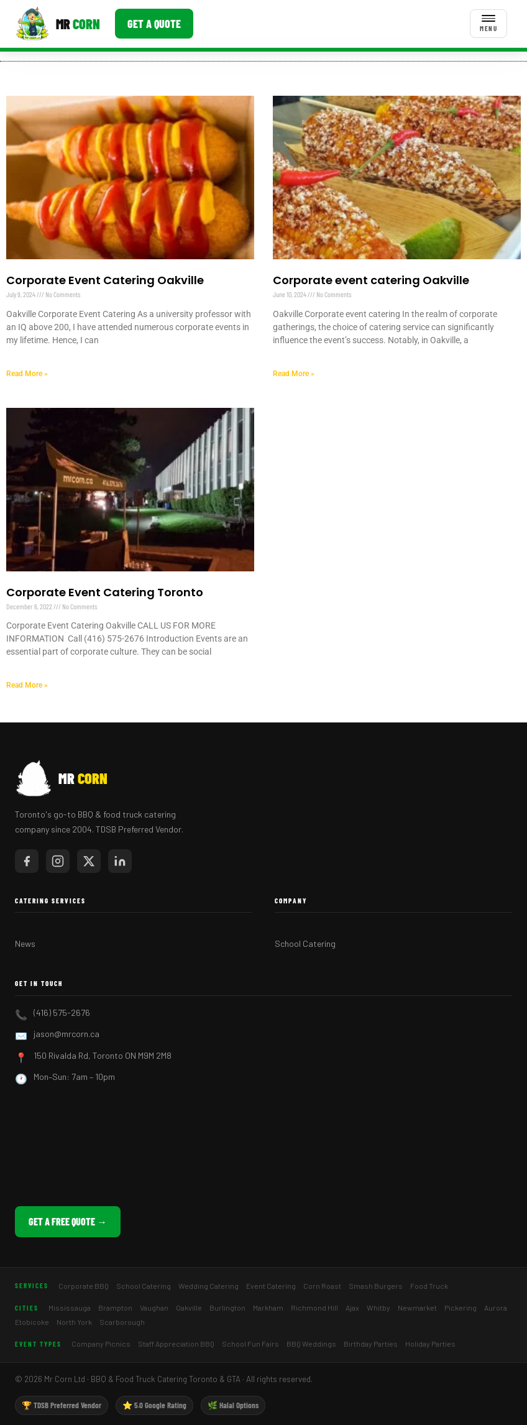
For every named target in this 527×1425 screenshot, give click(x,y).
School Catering (305, 943)
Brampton (115, 1307)
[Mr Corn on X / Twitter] (89, 861)
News (25, 943)
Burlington (227, 1307)
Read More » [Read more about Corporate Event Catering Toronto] (27, 685)
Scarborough (122, 1321)
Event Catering (271, 1285)
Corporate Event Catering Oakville (105, 280)
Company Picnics (101, 1343)
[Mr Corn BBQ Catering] (57, 23)
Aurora (495, 1307)
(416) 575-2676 (62, 1012)
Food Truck (429, 1285)
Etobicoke (32, 1321)
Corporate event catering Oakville (371, 280)
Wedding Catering (208, 1285)
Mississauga (69, 1307)
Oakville (189, 1307)
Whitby (378, 1307)
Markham (268, 1307)
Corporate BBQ (83, 1285)
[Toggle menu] (488, 23)
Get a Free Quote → (68, 1221)
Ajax (352, 1307)
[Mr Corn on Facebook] (27, 861)
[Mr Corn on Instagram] (58, 861)
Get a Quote (154, 23)
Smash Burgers (376, 1285)
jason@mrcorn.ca (66, 1033)
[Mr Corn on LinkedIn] (120, 861)
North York (74, 1321)
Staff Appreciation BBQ (176, 1343)
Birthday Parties (371, 1343)
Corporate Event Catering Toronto (104, 592)
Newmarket (417, 1307)
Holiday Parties (430, 1343)
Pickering (460, 1307)
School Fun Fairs (250, 1343)
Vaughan (154, 1307)
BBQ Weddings (311, 1343)
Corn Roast (322, 1285)
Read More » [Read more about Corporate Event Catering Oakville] (27, 373)
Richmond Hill (314, 1307)
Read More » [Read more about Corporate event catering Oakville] (293, 373)
